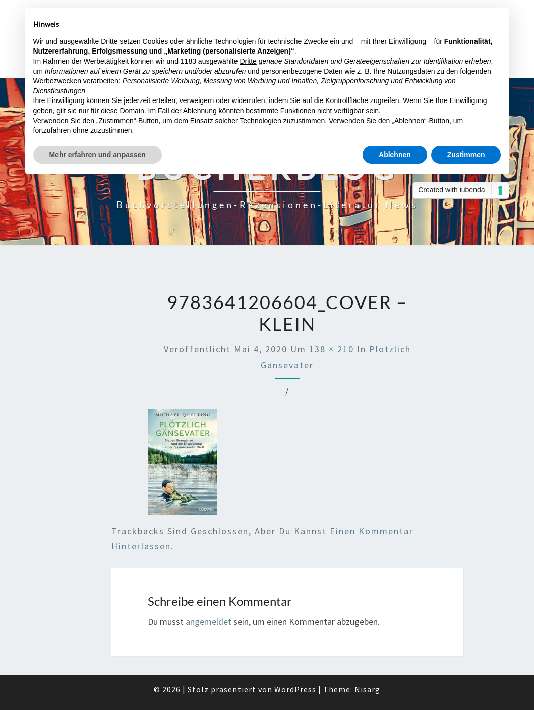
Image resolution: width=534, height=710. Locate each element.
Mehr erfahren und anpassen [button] (97, 154)
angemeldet (208, 621)
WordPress (295, 689)
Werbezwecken (57, 81)
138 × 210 (331, 349)
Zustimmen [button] (466, 154)
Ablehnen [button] (395, 154)
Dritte (248, 61)
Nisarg (367, 689)
